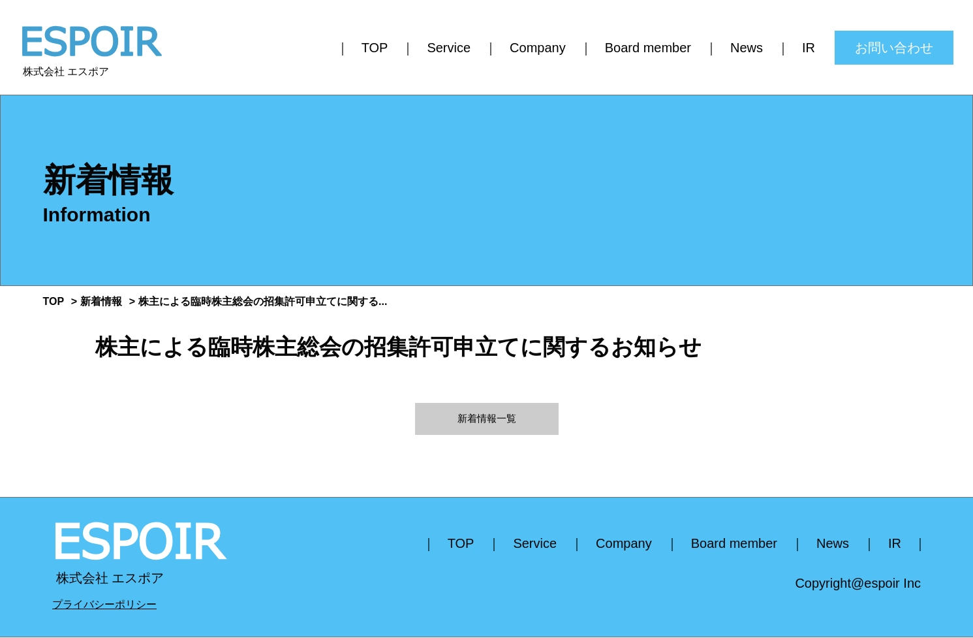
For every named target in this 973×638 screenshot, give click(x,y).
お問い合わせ (894, 47)
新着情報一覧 (487, 418)
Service (449, 47)
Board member (648, 47)
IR (808, 47)
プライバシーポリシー (104, 605)
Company (538, 47)
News (746, 47)
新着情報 (101, 301)
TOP (375, 47)
